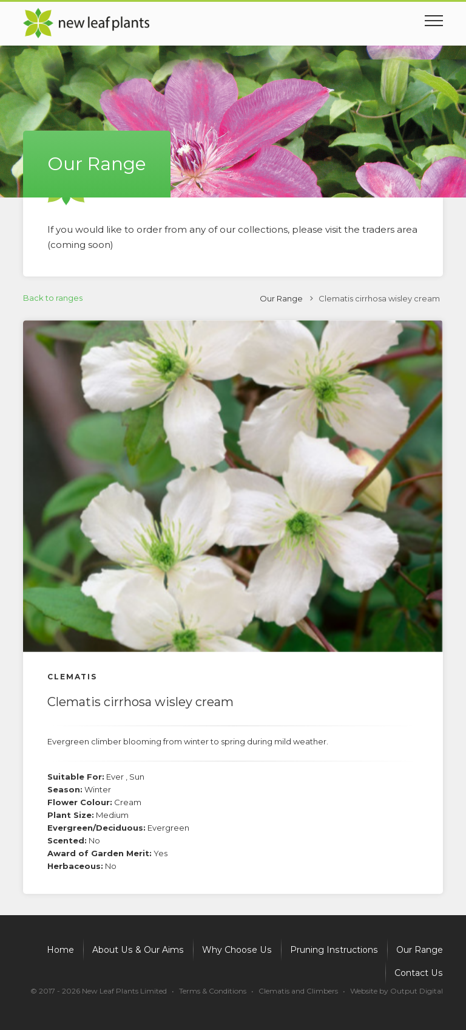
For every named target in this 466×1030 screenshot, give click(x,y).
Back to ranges (53, 298)
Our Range (281, 298)
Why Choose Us (239, 949)
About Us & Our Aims (142, 949)
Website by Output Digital (396, 990)
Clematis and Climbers (298, 990)
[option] (232, 486)
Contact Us (419, 972)
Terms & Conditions (212, 990)
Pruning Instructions (334, 949)
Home (65, 949)
